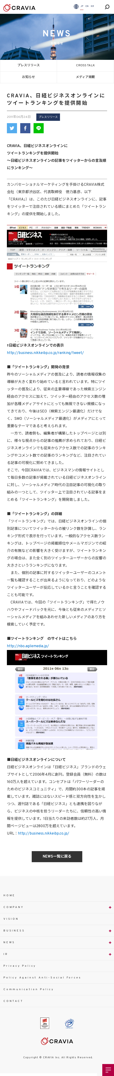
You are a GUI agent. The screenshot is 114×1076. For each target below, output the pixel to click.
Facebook (25, 128)
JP (81, 6)
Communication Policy (28, 989)
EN (87, 6)
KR (92, 6)
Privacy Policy (19, 966)
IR (5, 954)
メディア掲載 (85, 77)
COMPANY (13, 907)
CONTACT (13, 1001)
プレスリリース (28, 65)
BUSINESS (14, 931)
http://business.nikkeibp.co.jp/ (43, 833)
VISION (11, 919)
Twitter (12, 128)
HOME (9, 895)
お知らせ (28, 77)
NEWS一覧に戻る (57, 856)
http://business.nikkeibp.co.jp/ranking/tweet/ (45, 353)
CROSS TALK (85, 65)
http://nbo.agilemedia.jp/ (28, 646)
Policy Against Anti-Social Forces (42, 978)
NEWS (9, 942)
